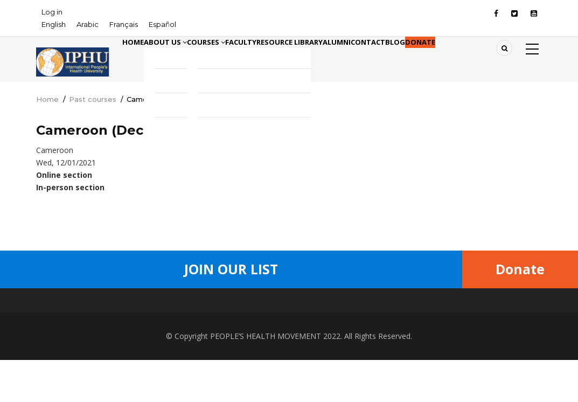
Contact (460, 58)
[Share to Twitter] (251, 256)
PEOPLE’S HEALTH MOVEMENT (265, 378)
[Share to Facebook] (236, 256)
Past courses (92, 141)
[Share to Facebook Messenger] (281, 256)
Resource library (353, 58)
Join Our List (231, 311)
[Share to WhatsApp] (266, 256)
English (53, 24)
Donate (144, 102)
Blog (500, 58)
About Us (185, 58)
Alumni (415, 58)
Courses (240, 58)
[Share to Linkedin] (296, 256)
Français (123, 24)
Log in (51, 12)
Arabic (87, 24)
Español (162, 24)
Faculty (290, 58)
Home (139, 58)
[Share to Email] (312, 256)
